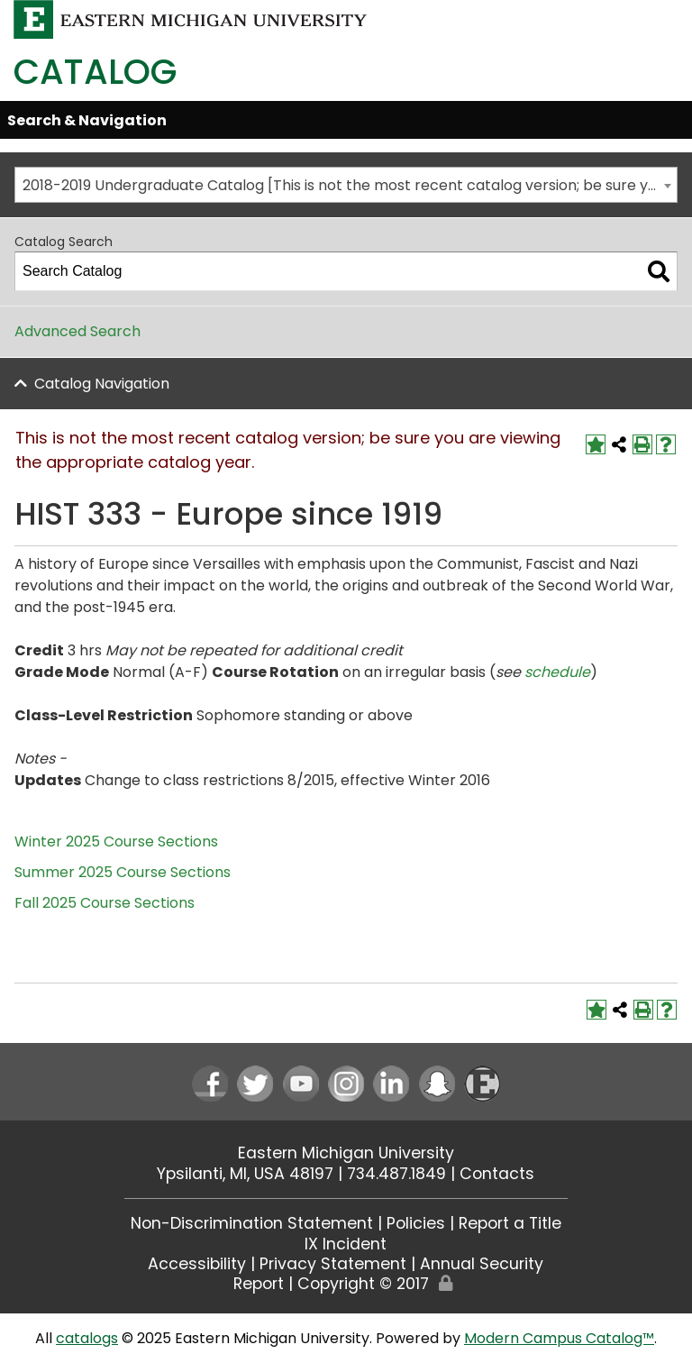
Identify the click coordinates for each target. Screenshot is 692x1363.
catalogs (87, 1338)
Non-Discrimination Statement (252, 1223)
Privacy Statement (333, 1264)
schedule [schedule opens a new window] (557, 672)
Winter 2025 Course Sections (116, 841)
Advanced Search (77, 331)
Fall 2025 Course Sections (104, 902)
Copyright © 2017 (363, 1283)
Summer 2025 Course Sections (122, 872)
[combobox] (346, 185)
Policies (416, 1223)
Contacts (497, 1174)
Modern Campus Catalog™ (559, 1338)
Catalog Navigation (101, 383)
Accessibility (197, 1264)
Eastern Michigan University (346, 1153)
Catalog (95, 72)
